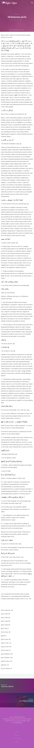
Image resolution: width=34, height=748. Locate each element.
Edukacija (16, 14)
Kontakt (17, 741)
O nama (17, 732)
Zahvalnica (17, 735)
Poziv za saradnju (17, 738)
